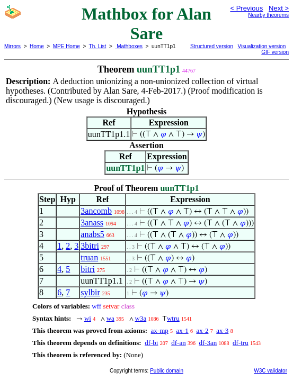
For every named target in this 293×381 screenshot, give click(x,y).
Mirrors (12, 46)
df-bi (151, 343)
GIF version (275, 52)
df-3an (208, 343)
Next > (279, 8)
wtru (173, 318)
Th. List (97, 46)
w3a (141, 318)
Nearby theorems (268, 15)
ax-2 (202, 330)
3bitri (90, 245)
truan (89, 257)
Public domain (166, 371)
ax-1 (182, 330)
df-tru (240, 343)
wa (110, 318)
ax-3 (222, 330)
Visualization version (261, 46)
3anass (92, 222)
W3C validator (270, 371)
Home (37, 46)
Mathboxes (129, 46)
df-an (178, 343)
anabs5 (92, 234)
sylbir (90, 292)
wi (87, 318)
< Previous (246, 8)
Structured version (211, 46)
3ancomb (96, 210)
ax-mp (159, 330)
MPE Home (66, 46)
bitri (88, 269)
